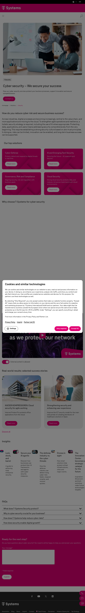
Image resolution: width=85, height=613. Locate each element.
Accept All (75, 328)
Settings (11, 328)
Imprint (19, 322)
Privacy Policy (10, 322)
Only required (61, 328)
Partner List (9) (29, 322)
